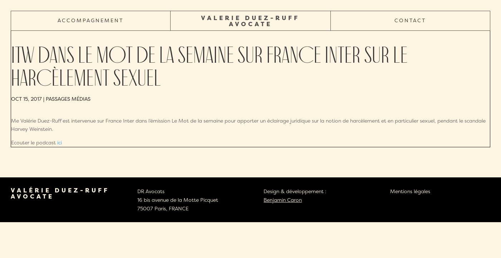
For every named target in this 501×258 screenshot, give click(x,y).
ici (59, 142)
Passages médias (68, 98)
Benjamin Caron (283, 199)
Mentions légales (410, 191)
